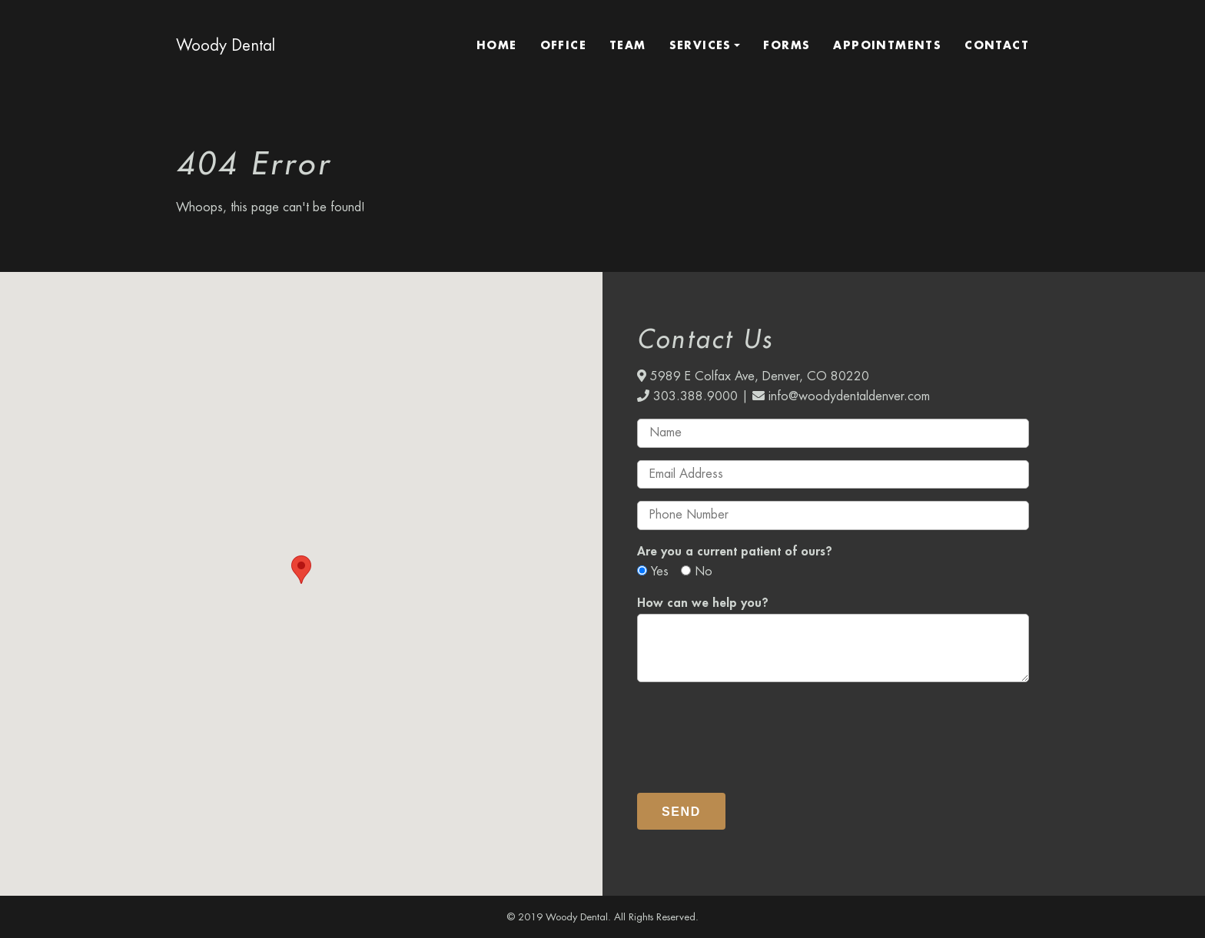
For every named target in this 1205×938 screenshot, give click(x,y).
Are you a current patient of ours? (734, 551)
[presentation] (754, 731)
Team (627, 45)
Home (496, 45)
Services (700, 45)
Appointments (887, 45)
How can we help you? (702, 603)
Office (563, 45)
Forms (786, 45)
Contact (996, 45)
